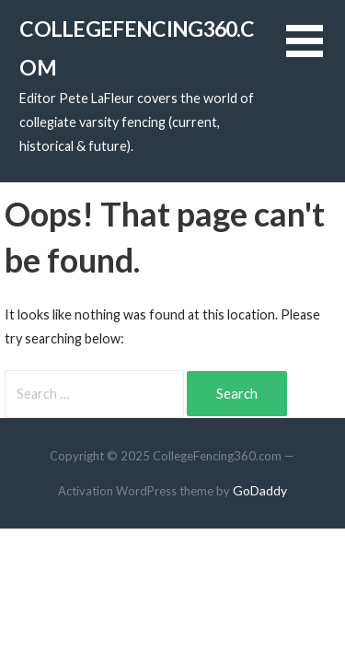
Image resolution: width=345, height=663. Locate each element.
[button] (315, 52)
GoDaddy (260, 490)
